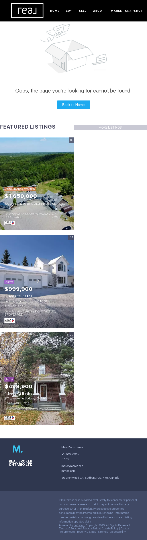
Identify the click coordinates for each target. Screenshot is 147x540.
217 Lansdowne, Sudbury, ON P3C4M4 (28, 398)
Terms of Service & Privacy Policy (79, 528)
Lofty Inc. (79, 525)
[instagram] (12, 501)
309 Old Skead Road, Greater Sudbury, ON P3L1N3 (35, 203)
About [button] (98, 10)
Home (54, 10)
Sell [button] (82, 10)
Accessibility (118, 531)
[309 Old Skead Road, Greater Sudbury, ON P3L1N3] (37, 183)
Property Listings (86, 531)
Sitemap (103, 531)
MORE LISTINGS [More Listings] (110, 127)
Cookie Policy (110, 528)
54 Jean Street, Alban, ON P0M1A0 (25, 301)
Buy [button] (69, 10)
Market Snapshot (127, 10)
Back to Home (73, 105)
